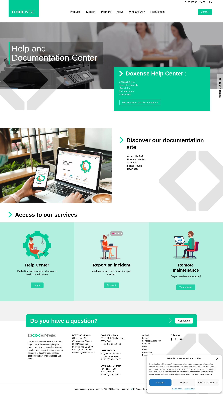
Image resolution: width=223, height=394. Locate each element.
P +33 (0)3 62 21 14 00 (193, 2)
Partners (106, 9)
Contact (205, 9)
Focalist (145, 338)
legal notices (80, 389)
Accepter (160, 382)
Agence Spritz (142, 389)
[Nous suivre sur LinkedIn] (220, 82)
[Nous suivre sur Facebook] (220, 85)
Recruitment (157, 9)
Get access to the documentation (140, 102)
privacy (91, 389)
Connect (111, 285)
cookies (99, 389)
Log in (37, 285)
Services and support (151, 341)
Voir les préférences (207, 382)
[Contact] (220, 94)
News (120, 9)
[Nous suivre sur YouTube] (220, 78)
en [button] (209, 2)
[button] (217, 358)
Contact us (184, 321)
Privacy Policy (189, 389)
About (145, 349)
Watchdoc (146, 335)
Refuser (184, 382)
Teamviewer (185, 287)
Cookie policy (177, 389)
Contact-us (147, 352)
